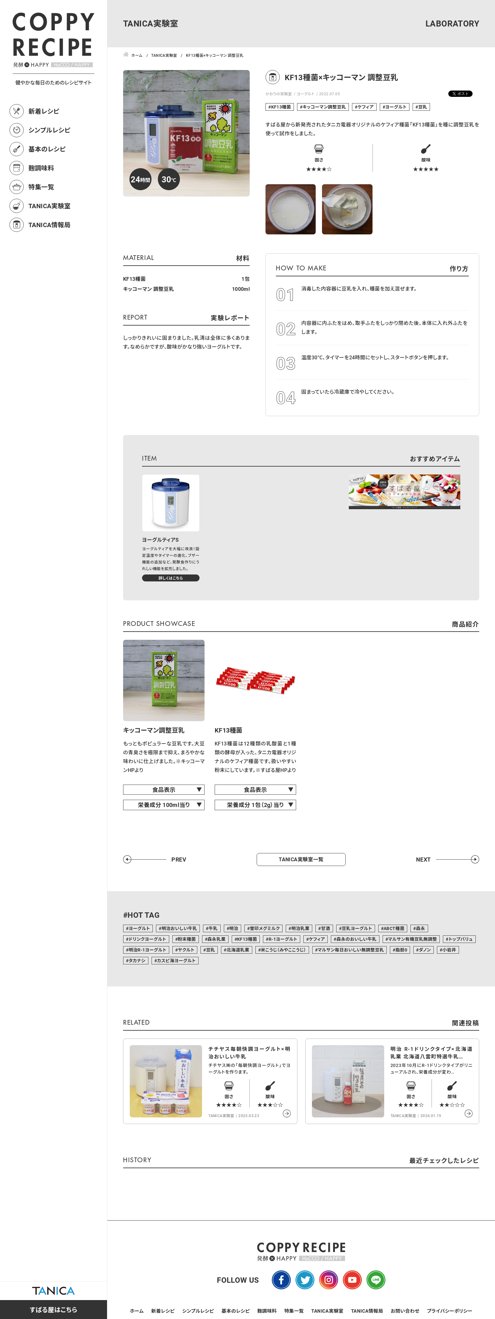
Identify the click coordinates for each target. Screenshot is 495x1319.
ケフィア (366, 107)
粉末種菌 (187, 939)
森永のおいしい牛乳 (357, 939)
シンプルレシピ (49, 130)
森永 (420, 928)
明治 (233, 928)
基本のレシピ (47, 149)
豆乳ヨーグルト (357, 928)
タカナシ (136, 960)
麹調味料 (41, 168)
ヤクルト (186, 950)
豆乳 (422, 107)
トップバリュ (461, 939)
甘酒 (325, 928)
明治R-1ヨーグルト (147, 950)
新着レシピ (43, 111)
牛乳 (213, 928)
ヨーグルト (306, 93)
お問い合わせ (405, 1311)
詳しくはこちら (170, 577)
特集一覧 (41, 187)
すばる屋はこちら (53, 1309)
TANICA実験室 (49, 206)
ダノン (425, 950)
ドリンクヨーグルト (147, 939)
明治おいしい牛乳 (179, 928)
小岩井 (449, 950)
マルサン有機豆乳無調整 (412, 939)
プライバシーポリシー (449, 1311)
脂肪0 (401, 950)
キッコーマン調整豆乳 (324, 107)
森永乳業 (216, 939)
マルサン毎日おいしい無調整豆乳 (351, 950)
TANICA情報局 (49, 225)
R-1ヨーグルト (283, 939)
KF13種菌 (281, 107)
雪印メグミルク (265, 928)
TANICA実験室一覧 (301, 859)
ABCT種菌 (394, 928)
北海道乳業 (238, 950)
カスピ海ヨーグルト (176, 960)
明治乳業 (300, 928)
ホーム (137, 1311)
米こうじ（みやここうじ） (283, 950)
